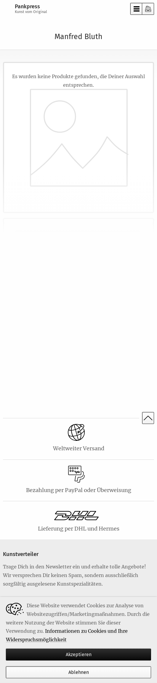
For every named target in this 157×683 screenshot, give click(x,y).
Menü (136, 9)
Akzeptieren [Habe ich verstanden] (79, 654)
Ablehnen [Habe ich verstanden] (78, 672)
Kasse (148, 9)
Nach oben (148, 418)
